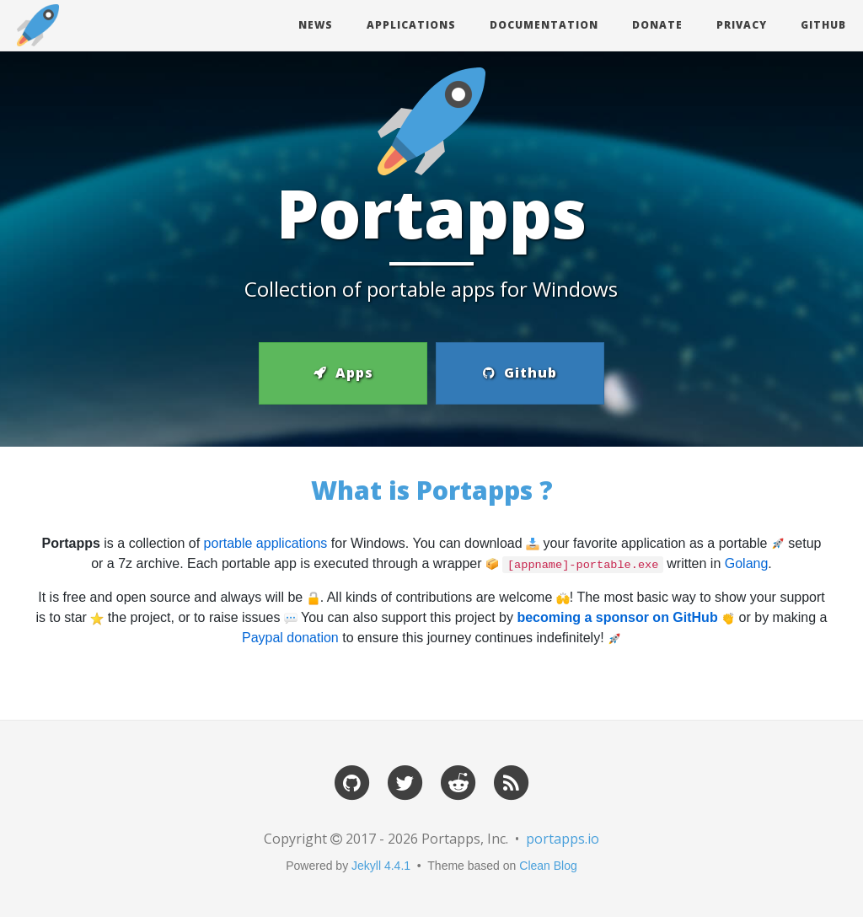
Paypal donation (290, 637)
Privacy (741, 25)
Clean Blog (548, 865)
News (315, 25)
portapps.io (562, 838)
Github (823, 25)
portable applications (266, 543)
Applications (411, 25)
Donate (657, 25)
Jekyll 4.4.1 (380, 865)
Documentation (544, 25)
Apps (343, 372)
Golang (747, 563)
